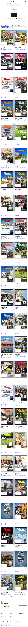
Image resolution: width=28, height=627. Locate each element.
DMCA (17, 621)
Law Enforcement (8, 621)
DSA (19, 621)
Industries (11, 616)
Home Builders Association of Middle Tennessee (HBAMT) (6, 50)
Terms (1, 621)
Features (11, 613)
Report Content (13, 621)
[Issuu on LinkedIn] (4, 625)
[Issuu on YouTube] (11, 625)
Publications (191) (4, 25)
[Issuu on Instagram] (9, 625)
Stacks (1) (12, 25)
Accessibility (22, 621)
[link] (25, 1)
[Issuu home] (13, 1)
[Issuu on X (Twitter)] (6, 625)
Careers (2, 613)
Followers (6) (18, 25)
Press (1, 616)
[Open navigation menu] (1, 1)
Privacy (4, 621)
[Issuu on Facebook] (2, 625)
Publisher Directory (21, 613)
